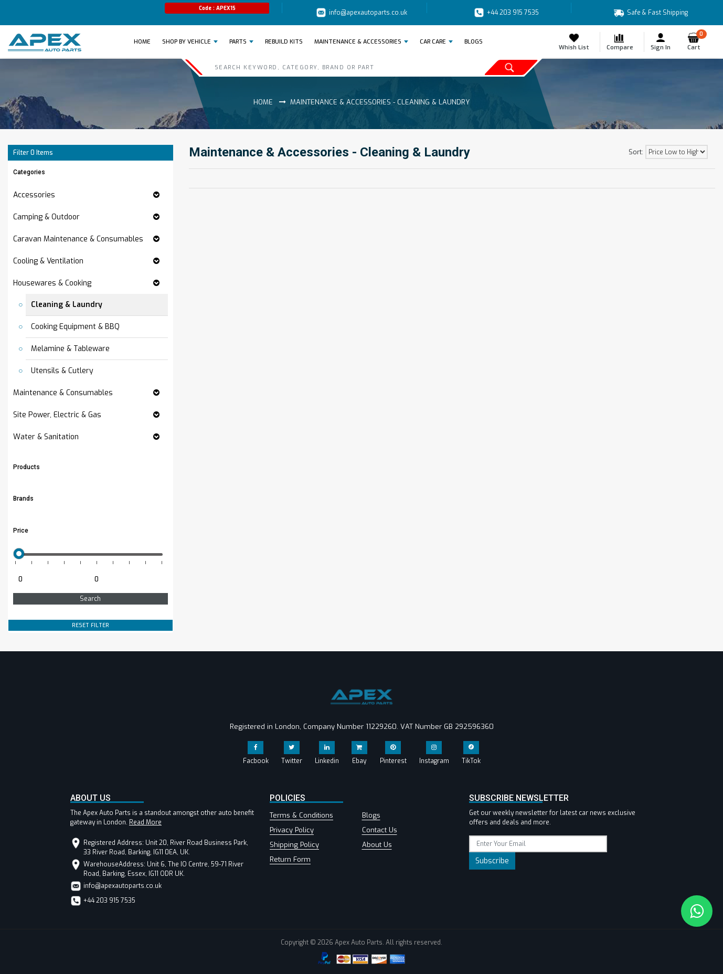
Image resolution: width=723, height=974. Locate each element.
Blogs (371, 815)
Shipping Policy (294, 844)
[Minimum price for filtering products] (50, 579)
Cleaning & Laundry (66, 305)
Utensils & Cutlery (62, 371)
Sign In (661, 41)
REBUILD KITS (284, 42)
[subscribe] (538, 843)
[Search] (318, 67)
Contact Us (379, 829)
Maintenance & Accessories (357, 42)
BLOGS (473, 42)
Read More (145, 822)
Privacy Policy (292, 829)
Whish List (574, 41)
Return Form (290, 859)
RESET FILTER (90, 625)
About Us (377, 844)
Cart (697, 41)
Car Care (433, 42)
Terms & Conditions (301, 815)
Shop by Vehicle (186, 42)
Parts (238, 42)
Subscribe (492, 861)
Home (145, 41)
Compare (620, 41)
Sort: (636, 152)
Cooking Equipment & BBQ (75, 327)
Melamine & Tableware (70, 349)
